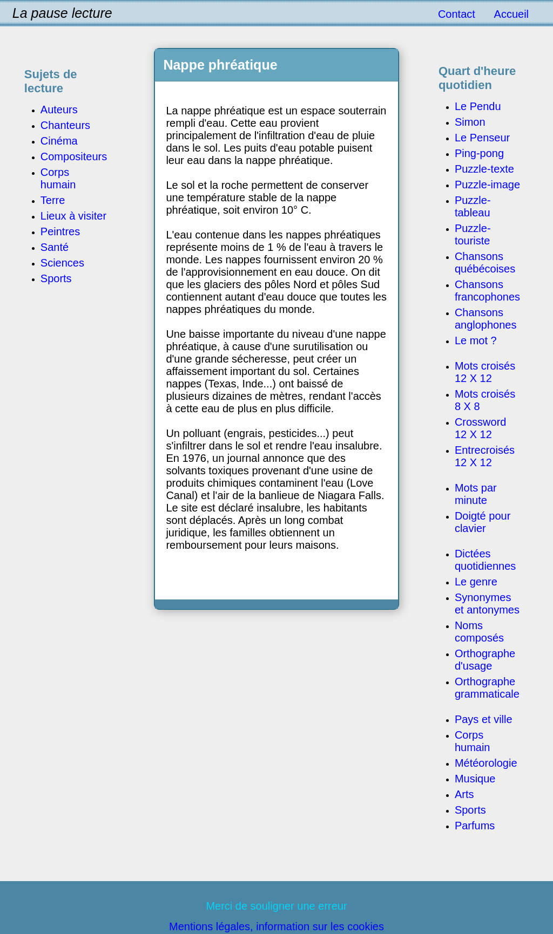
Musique (475, 779)
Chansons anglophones (486, 318)
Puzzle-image (487, 184)
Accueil (511, 14)
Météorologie (486, 763)
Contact (456, 14)
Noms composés (479, 631)
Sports (470, 810)
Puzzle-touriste (473, 234)
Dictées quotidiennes (485, 560)
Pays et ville (483, 719)
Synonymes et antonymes (487, 603)
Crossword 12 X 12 (481, 428)
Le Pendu (478, 106)
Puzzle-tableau (473, 206)
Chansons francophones (487, 290)
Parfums (475, 825)
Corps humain (472, 741)
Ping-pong (479, 153)
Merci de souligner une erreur (276, 906)
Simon (470, 122)
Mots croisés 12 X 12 (485, 372)
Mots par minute (476, 494)
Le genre (476, 582)
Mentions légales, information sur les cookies (276, 926)
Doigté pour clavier (482, 522)
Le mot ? (476, 340)
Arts (464, 794)
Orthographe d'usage (485, 659)
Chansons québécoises (485, 262)
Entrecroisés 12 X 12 (485, 456)
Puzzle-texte (484, 169)
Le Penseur (482, 138)
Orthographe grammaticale (487, 688)
